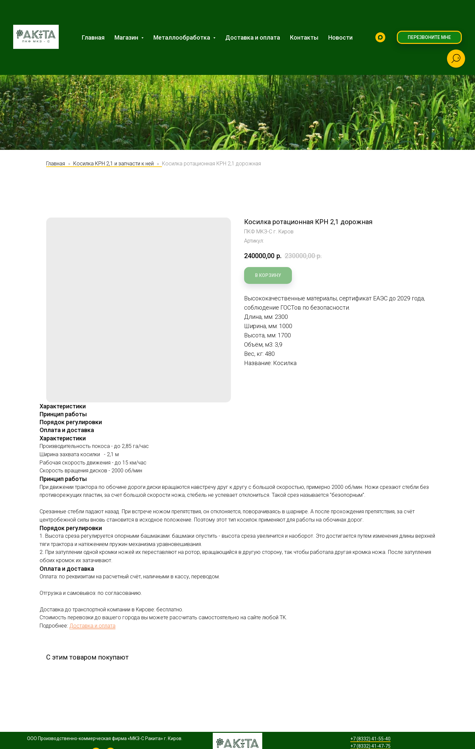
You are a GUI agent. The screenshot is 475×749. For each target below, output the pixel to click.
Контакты (304, 37)
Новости (340, 37)
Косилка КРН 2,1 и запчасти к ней (113, 163)
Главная (93, 37)
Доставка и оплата (252, 37)
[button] (429, 37)
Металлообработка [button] (182, 37)
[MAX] (380, 37)
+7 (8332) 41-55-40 (370, 738)
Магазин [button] (127, 37)
